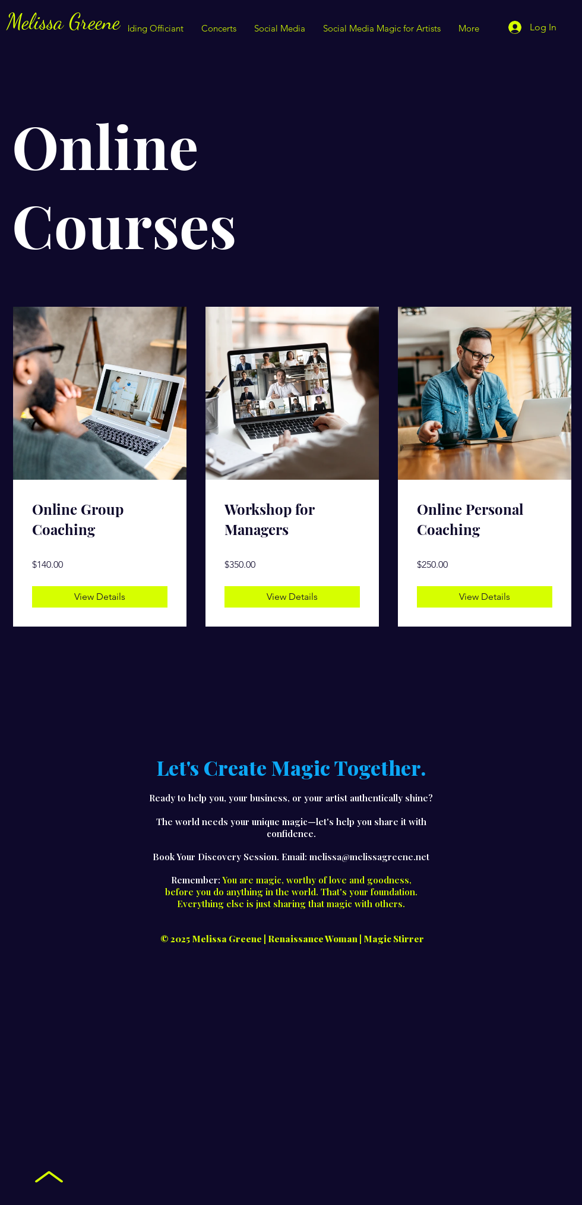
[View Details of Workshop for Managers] (292, 597)
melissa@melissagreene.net (369, 857)
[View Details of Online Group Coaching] (99, 597)
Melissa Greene (63, 21)
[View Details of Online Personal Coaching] (484, 597)
